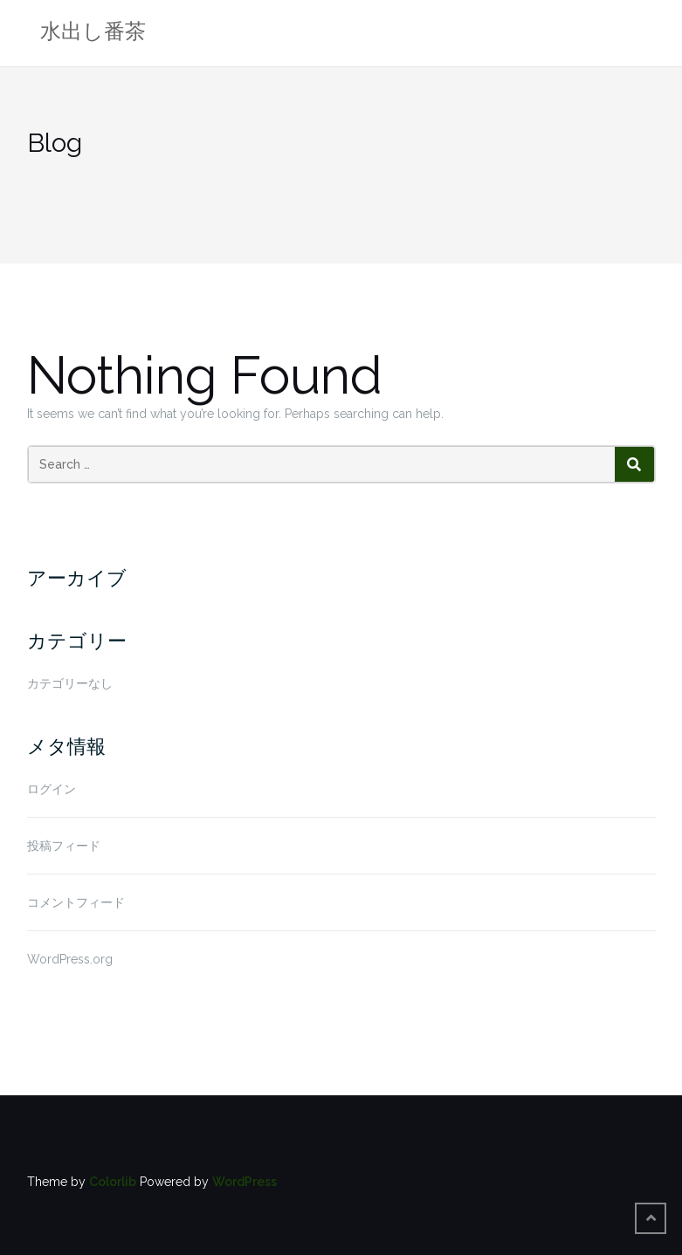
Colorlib (112, 1182)
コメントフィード (76, 902)
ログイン (51, 789)
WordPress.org (70, 959)
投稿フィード (63, 846)
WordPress (244, 1182)
